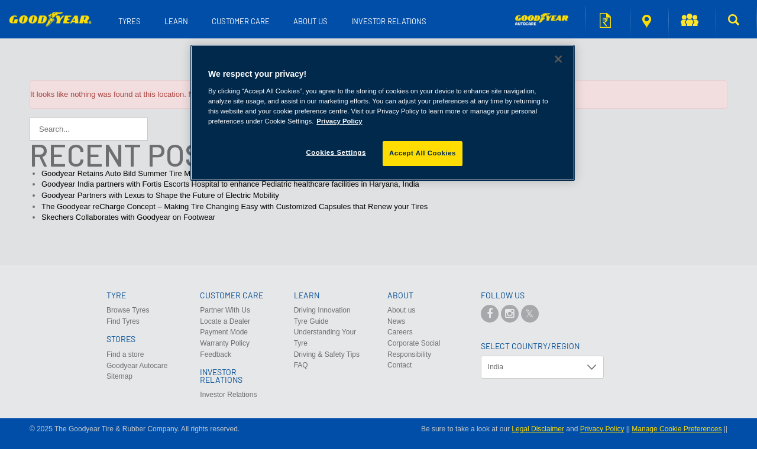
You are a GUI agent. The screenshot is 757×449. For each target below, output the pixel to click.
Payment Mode (224, 332)
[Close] (558, 59)
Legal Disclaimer (538, 429)
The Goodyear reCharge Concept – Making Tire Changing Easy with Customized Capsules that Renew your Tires (234, 206)
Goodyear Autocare (136, 366)
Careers (400, 332)
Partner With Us (225, 310)
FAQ (301, 365)
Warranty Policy (225, 343)
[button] (692, 22)
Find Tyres (123, 321)
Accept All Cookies (422, 153)
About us (310, 21)
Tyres (129, 21)
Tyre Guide (311, 321)
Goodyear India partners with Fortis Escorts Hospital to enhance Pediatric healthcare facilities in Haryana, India (230, 184)
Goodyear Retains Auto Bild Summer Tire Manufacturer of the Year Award (166, 173)
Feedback (215, 354)
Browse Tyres (127, 310)
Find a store (646, 21)
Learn (176, 21)
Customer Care (241, 21)
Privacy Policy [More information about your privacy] (339, 121)
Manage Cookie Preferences (677, 429)
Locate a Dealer (225, 321)
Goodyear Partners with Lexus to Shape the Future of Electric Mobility (160, 195)
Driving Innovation (322, 310)
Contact (399, 365)
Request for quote (605, 20)
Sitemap (119, 376)
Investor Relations (388, 21)
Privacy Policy (602, 429)
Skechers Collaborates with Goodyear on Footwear (128, 217)
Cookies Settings (335, 152)
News (396, 321)
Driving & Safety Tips (327, 354)
